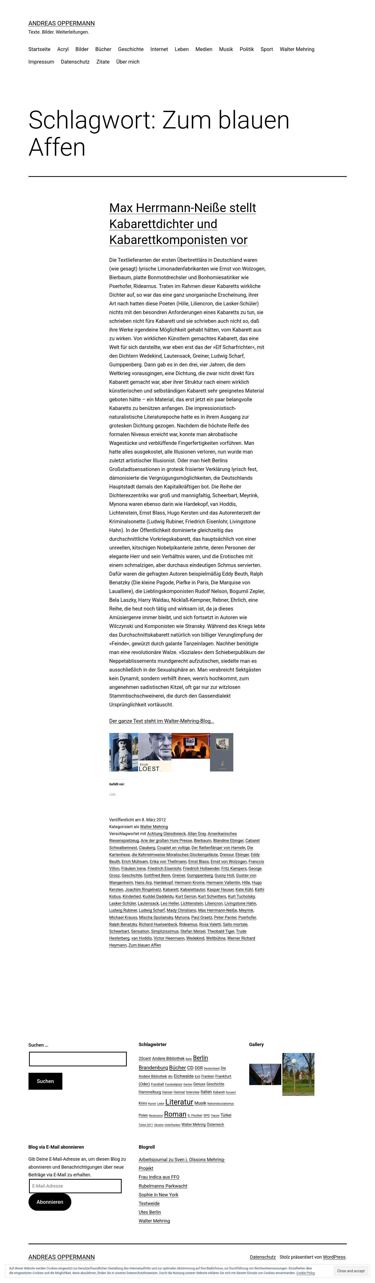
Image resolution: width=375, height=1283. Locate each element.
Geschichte (131, 49)
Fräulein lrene (133, 868)
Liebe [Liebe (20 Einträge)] (160, 1103)
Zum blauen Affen (144, 945)
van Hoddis (141, 938)
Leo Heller (170, 903)
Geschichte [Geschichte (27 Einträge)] (215, 1084)
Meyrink (246, 910)
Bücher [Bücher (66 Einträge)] (177, 1067)
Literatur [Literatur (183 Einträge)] (179, 1102)
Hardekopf (163, 882)
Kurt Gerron (185, 896)
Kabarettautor (192, 889)
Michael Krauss (123, 917)
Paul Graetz (201, 917)
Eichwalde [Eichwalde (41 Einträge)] (184, 1076)
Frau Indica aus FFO (159, 1177)
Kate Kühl (244, 889)
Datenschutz (75, 62)
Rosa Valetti (210, 924)
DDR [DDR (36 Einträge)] (199, 1068)
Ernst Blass (198, 861)
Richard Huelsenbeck (158, 924)
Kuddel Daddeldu (158, 896)
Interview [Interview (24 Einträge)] (192, 1092)
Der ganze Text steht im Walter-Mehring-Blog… (161, 721)
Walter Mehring (297, 49)
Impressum (41, 62)
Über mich (127, 62)
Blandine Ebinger (228, 840)
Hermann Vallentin (223, 882)
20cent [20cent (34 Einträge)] (145, 1058)
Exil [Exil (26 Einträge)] (197, 1076)
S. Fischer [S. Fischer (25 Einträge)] (195, 1115)
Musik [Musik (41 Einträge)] (200, 1103)
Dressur (227, 854)
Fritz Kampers (234, 868)
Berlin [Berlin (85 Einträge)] (200, 1058)
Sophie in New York (158, 1194)
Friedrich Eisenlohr (164, 868)
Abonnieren (49, 1202)
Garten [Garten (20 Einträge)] (188, 1084)
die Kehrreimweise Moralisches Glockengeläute (175, 854)
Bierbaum (202, 840)
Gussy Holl (224, 875)
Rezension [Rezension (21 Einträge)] (156, 1115)
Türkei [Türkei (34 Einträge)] (225, 1115)
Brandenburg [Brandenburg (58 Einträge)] (153, 1068)
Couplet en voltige (173, 847)
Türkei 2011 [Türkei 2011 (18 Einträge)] (146, 1125)
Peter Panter (225, 917)
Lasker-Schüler (122, 903)
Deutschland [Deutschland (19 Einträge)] (211, 1068)
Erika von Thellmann (168, 861)
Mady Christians (181, 910)
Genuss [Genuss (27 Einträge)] (199, 1084)
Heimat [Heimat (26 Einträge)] (179, 1092)
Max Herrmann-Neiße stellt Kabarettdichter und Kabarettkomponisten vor (182, 224)
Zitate (102, 62)
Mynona (182, 917)
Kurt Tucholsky (241, 896)
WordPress (334, 1257)
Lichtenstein (192, 903)
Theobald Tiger (220, 931)
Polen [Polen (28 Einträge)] (143, 1115)
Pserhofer (247, 917)
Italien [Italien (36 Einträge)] (206, 1091)
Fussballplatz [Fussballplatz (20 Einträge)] (173, 1084)
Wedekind (195, 938)
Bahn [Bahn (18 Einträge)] (189, 1059)
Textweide (149, 1203)
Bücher (103, 49)
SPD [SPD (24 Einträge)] (207, 1115)
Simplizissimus (165, 931)
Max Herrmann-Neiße (217, 910)
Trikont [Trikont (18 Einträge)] (215, 1115)
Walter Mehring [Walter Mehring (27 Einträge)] (194, 1124)
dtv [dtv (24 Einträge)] (170, 1076)
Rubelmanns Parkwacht (163, 1186)
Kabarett (171, 889)
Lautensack (148, 903)
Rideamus (188, 924)
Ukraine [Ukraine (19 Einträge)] (159, 1125)
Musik (226, 49)
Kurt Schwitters (212, 896)
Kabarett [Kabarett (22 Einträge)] (219, 1092)
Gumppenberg (200, 875)
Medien (204, 49)
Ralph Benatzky (123, 924)
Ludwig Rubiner (123, 910)
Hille (246, 882)
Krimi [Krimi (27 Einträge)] (143, 1103)
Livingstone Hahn (240, 903)
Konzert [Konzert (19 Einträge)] (231, 1092)
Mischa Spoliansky (156, 917)
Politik (247, 49)
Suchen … (38, 1045)
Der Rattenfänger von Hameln (218, 847)
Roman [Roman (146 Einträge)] (175, 1114)
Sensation (140, 931)
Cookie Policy (305, 1273)
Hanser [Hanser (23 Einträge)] (167, 1092)
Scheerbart (119, 931)
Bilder (82, 49)
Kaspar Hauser (220, 889)
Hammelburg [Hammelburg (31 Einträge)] (150, 1092)
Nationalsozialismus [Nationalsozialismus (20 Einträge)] (220, 1103)
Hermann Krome (190, 882)
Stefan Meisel (192, 931)
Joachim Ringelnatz (143, 889)
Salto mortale (235, 924)
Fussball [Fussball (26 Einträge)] (157, 1084)
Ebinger (242, 854)
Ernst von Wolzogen (229, 861)
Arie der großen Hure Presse (166, 840)
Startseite (39, 49)
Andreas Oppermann (61, 23)
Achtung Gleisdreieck (166, 833)
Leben (182, 49)
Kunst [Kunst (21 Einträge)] (152, 1103)
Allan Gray (197, 833)
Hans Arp (143, 882)
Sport (267, 49)
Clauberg (147, 847)
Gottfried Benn (157, 875)
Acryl (63, 49)
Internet (159, 49)
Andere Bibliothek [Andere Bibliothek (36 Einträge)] (168, 1058)
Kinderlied (132, 896)
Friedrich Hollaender (201, 868)
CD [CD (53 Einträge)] (190, 1068)
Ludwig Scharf (152, 910)
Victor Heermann (169, 938)
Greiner (178, 875)
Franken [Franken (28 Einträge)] (207, 1076)
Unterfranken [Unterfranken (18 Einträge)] (172, 1125)
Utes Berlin (150, 1212)
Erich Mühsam (135, 861)
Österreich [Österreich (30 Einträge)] (215, 1124)
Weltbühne (216, 938)
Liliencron (214, 903)
